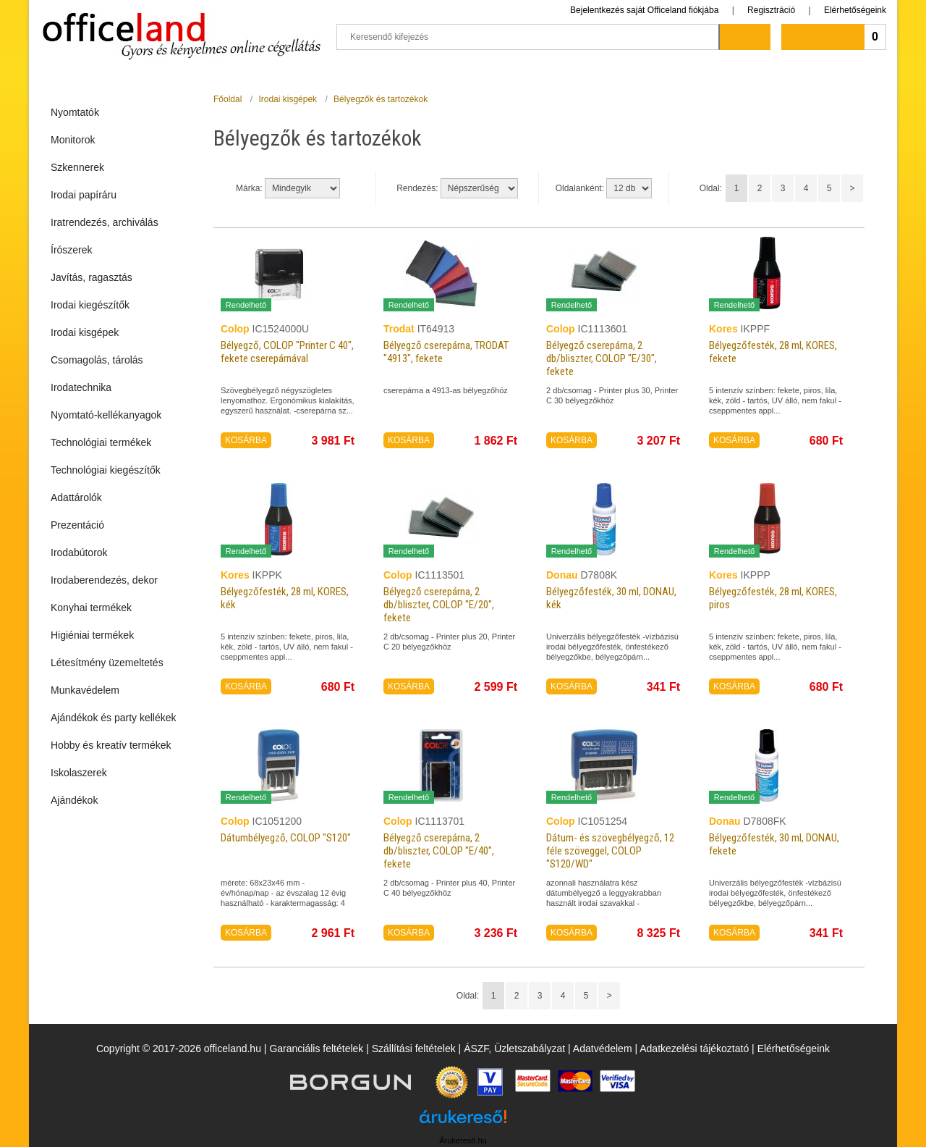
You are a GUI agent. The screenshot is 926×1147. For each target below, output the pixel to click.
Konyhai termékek (91, 607)
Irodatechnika (81, 387)
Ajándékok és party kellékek (114, 717)
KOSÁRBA (246, 440)
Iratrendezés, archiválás (104, 222)
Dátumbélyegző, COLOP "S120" (286, 837)
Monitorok (73, 140)
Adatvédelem (602, 1048)
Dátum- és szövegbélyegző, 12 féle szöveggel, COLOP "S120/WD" (610, 850)
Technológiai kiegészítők (106, 470)
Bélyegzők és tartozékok (381, 99)
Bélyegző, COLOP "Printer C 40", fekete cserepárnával (287, 352)
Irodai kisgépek (85, 332)
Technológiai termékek (101, 442)
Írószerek (72, 250)
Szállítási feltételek (414, 1048)
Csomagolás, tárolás (97, 360)
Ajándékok (74, 800)
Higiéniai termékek (92, 635)
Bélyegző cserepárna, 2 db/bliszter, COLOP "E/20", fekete (438, 604)
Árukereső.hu (462, 1140)
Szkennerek (77, 167)
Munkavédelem (85, 690)
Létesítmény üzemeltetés (107, 662)
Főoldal (227, 99)
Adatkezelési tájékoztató (694, 1048)
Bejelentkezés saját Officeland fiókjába (644, 10)
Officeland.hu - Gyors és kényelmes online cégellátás (181, 30)
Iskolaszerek (79, 772)
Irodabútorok (79, 552)
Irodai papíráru (83, 195)
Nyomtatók (75, 112)
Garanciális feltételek (316, 1048)
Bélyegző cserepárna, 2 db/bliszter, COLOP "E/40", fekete (438, 850)
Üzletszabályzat (529, 1048)
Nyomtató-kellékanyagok (106, 415)
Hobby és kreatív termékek (111, 745)
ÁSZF (476, 1048)
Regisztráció (771, 10)
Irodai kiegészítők (90, 305)
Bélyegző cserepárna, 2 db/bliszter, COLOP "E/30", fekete (601, 358)
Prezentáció (77, 525)
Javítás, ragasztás (91, 277)
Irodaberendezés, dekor (104, 580)
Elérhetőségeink (855, 10)
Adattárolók (76, 497)
